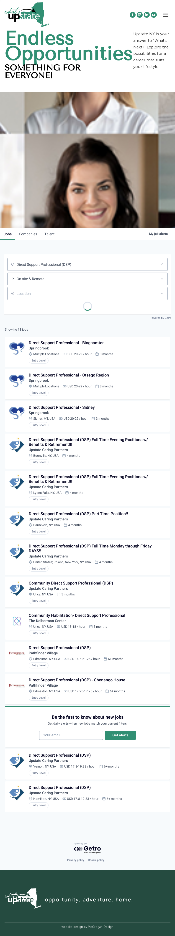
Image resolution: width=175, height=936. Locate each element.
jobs (8, 234)
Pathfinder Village (43, 653)
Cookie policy (96, 860)
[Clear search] (162, 264)
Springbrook (39, 348)
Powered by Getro (160, 317)
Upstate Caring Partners (48, 450)
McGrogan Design (100, 926)
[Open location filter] (162, 294)
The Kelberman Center (47, 621)
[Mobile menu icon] (165, 14)
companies (28, 234)
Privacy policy (75, 860)
